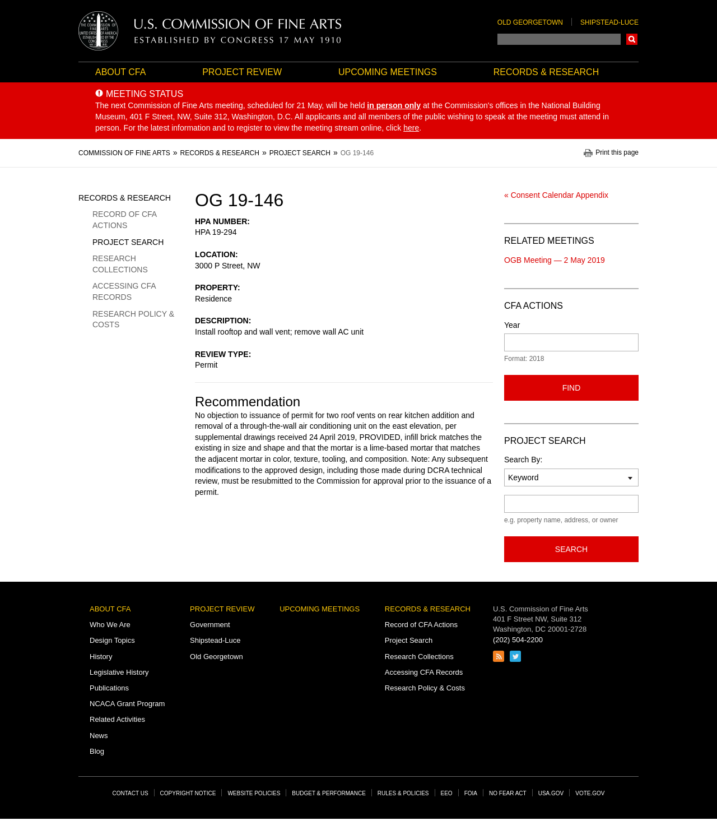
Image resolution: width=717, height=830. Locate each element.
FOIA (470, 793)
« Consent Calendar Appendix (556, 195)
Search (631, 39)
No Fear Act (508, 793)
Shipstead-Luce (609, 22)
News (99, 735)
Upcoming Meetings (387, 72)
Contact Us (130, 793)
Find (571, 387)
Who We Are (110, 624)
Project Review (242, 72)
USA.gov (551, 793)
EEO (447, 793)
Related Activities (117, 719)
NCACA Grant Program (127, 703)
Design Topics (112, 640)
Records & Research (546, 72)
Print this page (617, 152)
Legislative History (119, 672)
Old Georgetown (530, 22)
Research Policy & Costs (133, 319)
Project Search (128, 242)
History (101, 656)
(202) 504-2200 (518, 640)
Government (210, 624)
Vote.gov (589, 793)
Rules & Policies (403, 793)
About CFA (120, 72)
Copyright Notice (188, 793)
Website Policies (253, 793)
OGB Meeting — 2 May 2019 (554, 260)
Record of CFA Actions (124, 220)
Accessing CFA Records (124, 291)
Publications (109, 688)
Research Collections (120, 264)
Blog (97, 751)
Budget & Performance (329, 793)
